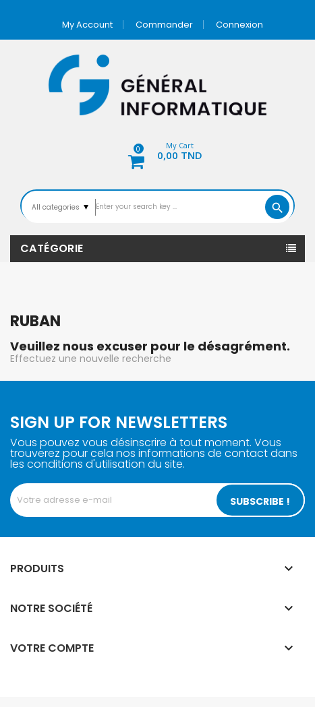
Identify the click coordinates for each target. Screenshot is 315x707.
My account (87, 24)
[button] (157, 153)
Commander (164, 24)
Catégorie (52, 248)
